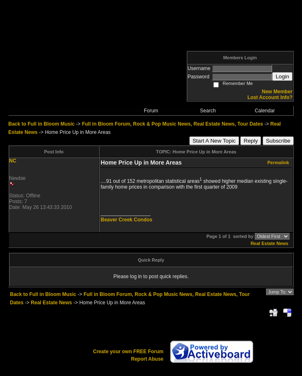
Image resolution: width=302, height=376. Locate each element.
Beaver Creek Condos (126, 220)
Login (282, 76)
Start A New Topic (214, 141)
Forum (151, 111)
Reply (251, 141)
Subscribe (278, 141)
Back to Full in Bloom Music (41, 124)
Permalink (278, 162)
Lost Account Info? (269, 97)
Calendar (265, 111)
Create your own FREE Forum (128, 351)
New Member (277, 92)
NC (12, 161)
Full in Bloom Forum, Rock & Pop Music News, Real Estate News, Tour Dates (172, 124)
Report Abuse (147, 359)
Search (208, 111)
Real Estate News (269, 243)
